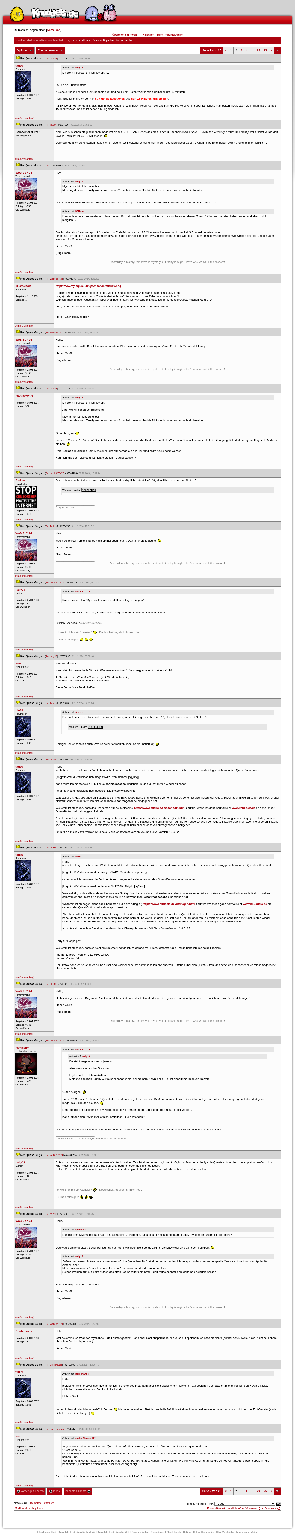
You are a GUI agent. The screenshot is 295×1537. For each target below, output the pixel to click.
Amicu (79, 712)
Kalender (147, 34)
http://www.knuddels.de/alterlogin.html (159, 807)
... (252, 50)
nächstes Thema (78, 1491)
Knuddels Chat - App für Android (76, 1532)
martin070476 (82, 591)
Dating (187, 1532)
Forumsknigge (174, 34)
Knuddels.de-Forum (27, 40)
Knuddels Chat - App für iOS (113, 1532)
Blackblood (35, 1503)
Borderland (82, 1374)
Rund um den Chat (52, 40)
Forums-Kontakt (216, 1508)
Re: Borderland (54, 1365)
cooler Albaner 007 (85, 1438)
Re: (48, 165)
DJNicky (79, 211)
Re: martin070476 (55, 473)
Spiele (177, 1532)
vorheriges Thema (30, 1491)
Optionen (25, 50)
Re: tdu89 (51, 125)
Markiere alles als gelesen (29, 1508)
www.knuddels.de (243, 807)
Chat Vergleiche (225, 1532)
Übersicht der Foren (124, 34)
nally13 (79, 67)
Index (54, 1491)
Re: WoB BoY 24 (54, 278)
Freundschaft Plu (161, 1532)
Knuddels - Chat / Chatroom (242, 1508)
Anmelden (54, 30)
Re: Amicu (51, 526)
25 (265, 50)
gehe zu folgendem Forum (200, 1503)
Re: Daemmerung (55, 1429)
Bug (69, 40)
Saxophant (48, 1503)
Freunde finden (140, 1532)
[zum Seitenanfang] (24, 118)
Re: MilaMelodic (54, 332)
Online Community (203, 1532)
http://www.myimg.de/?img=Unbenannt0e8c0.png (88, 286)
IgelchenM (80, 1229)
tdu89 (78, 856)
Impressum (242, 1532)
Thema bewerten (51, 50)
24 (258, 50)
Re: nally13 (51, 58)
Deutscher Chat (47, 1532)
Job (254, 1532)
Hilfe (160, 34)
